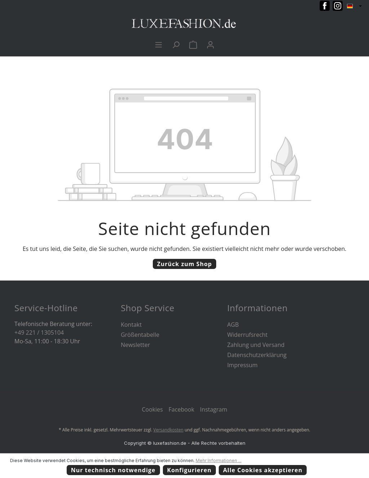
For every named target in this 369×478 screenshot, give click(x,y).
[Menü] (158, 44)
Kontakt (131, 325)
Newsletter (135, 345)
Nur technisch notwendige (113, 470)
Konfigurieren (189, 470)
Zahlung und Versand (255, 345)
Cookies (152, 409)
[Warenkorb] (193, 44)
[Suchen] (175, 44)
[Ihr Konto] (210, 44)
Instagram (213, 409)
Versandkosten (169, 430)
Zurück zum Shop (184, 264)
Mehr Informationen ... (218, 460)
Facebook (181, 409)
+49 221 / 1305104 (39, 332)
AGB (233, 325)
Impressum (242, 365)
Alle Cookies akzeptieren (262, 470)
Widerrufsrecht (247, 335)
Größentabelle (140, 335)
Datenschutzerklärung (256, 355)
